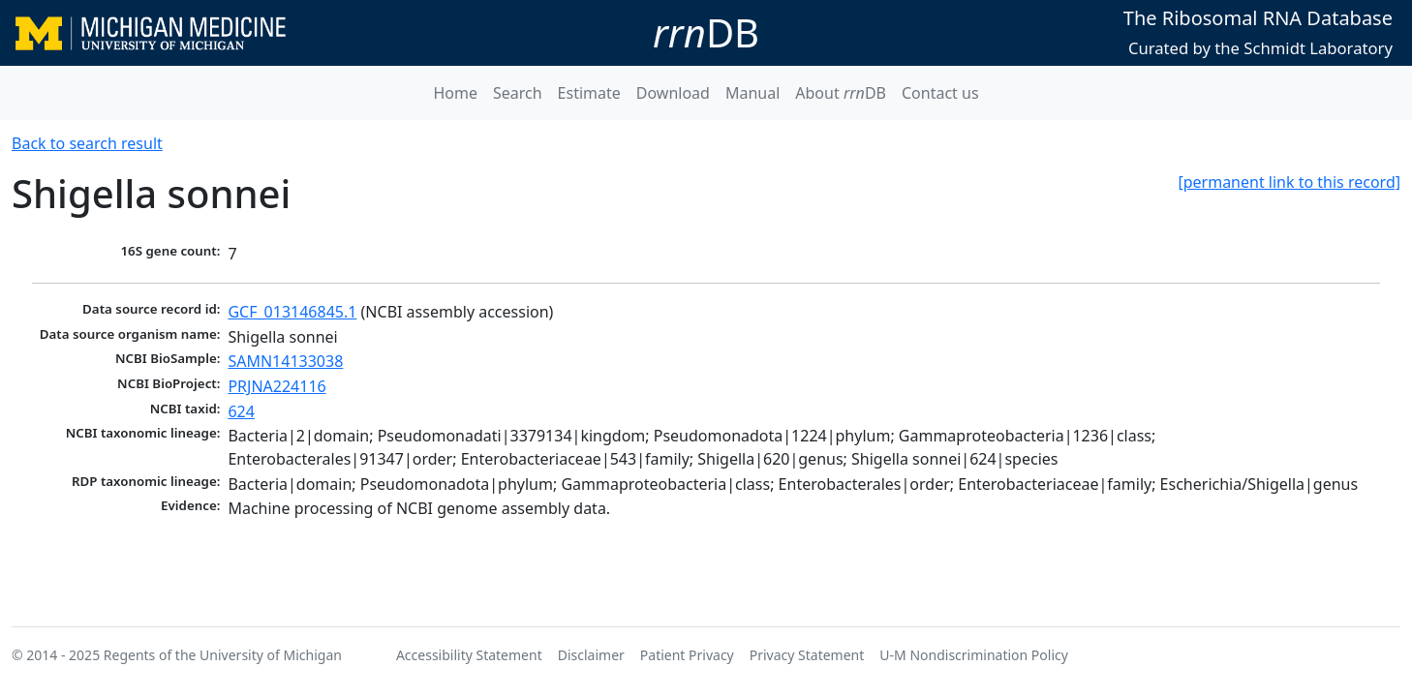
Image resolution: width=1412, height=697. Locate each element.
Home (455, 93)
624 (241, 411)
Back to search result (87, 143)
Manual (752, 93)
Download (673, 93)
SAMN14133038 (285, 361)
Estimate (589, 93)
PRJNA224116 (276, 386)
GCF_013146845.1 (292, 311)
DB (706, 32)
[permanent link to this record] (1289, 182)
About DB (840, 93)
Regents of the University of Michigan (223, 655)
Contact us (940, 93)
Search (517, 93)
